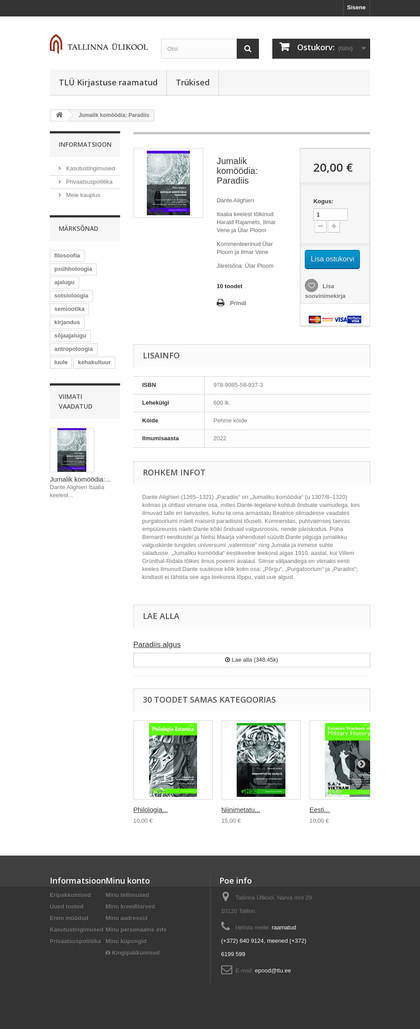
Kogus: (323, 201)
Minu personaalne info (136, 929)
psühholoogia (73, 268)
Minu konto (127, 880)
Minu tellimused (127, 895)
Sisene (356, 7)
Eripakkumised (70, 895)
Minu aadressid (126, 918)
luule (61, 362)
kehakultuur (94, 362)
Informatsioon (85, 144)
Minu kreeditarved (130, 906)
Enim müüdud (69, 918)
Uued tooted (67, 906)
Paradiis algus (157, 644)
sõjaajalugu (70, 335)
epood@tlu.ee (273, 970)
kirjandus (67, 322)
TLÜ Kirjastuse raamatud (108, 82)
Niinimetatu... (241, 809)
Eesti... (320, 809)
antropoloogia (73, 349)
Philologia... (150, 809)
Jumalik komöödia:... (80, 479)
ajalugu (64, 282)
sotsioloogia (71, 295)
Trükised (193, 82)
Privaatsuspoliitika (89, 181)
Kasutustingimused (90, 168)
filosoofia (67, 255)
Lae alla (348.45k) (251, 659)
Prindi (238, 303)
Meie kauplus (82, 195)
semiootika (69, 308)
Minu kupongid (125, 941)
